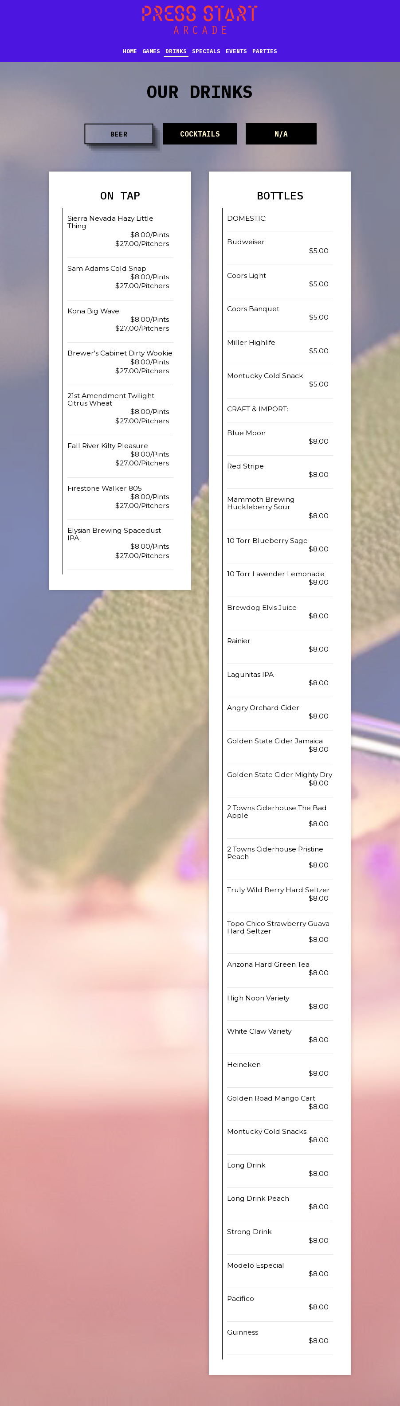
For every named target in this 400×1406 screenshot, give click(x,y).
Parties (264, 51)
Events (236, 51)
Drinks (176, 51)
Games (151, 51)
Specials (206, 51)
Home (130, 51)
